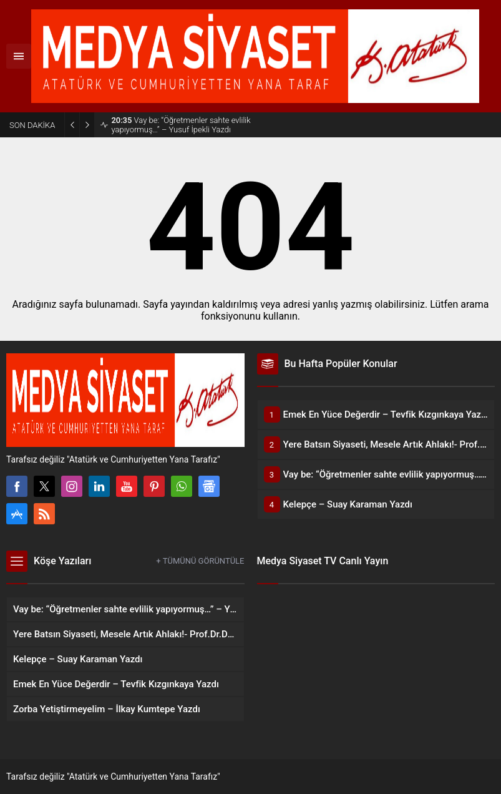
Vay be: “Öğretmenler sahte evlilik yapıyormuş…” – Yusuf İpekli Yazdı (180, 124)
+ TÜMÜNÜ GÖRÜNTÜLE (200, 561)
